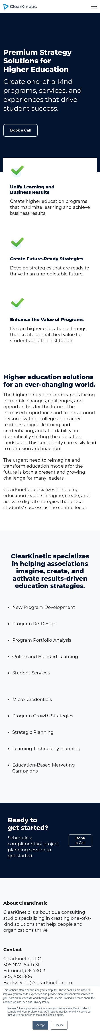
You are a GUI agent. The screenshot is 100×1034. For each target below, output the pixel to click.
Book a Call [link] (20, 130)
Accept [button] (40, 1025)
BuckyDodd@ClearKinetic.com (37, 982)
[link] (20, 6)
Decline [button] (59, 1025)
